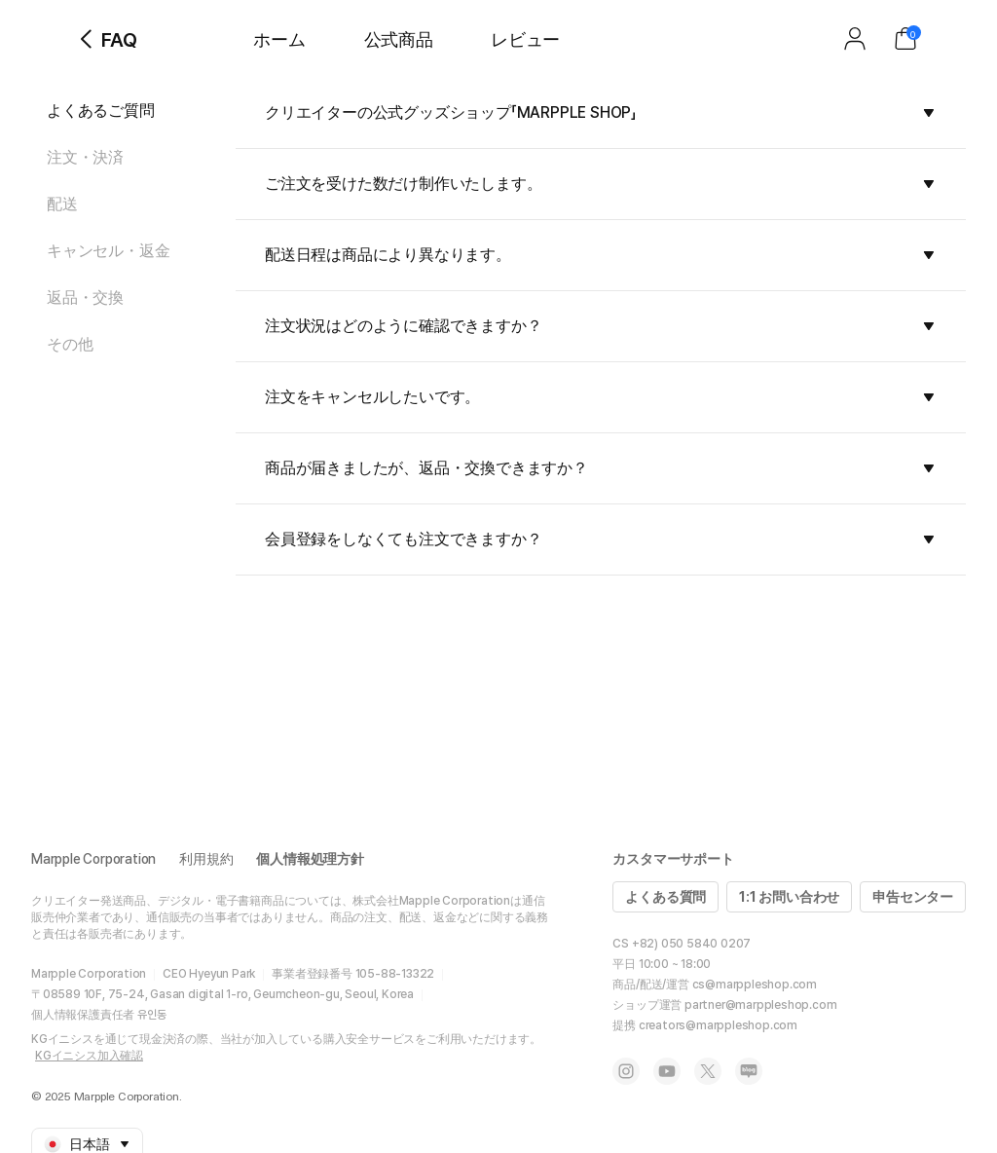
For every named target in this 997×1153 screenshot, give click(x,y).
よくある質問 (665, 897)
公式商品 (398, 39)
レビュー (525, 39)
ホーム (279, 39)
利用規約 (206, 859)
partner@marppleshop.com (760, 1005)
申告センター (912, 897)
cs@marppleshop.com (754, 984)
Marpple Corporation (93, 859)
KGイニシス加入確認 (89, 1055)
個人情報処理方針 (309, 859)
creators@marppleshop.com (718, 1025)
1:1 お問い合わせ (789, 897)
